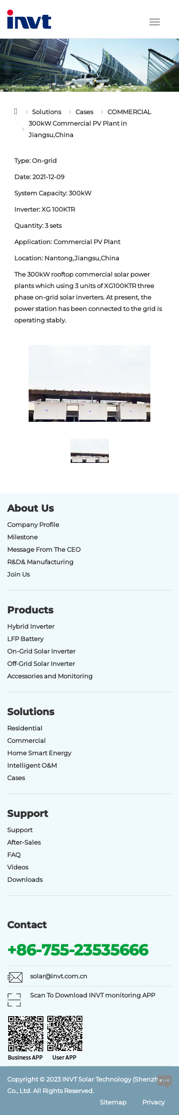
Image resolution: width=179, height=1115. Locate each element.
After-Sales (24, 842)
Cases (84, 112)
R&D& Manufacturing (40, 562)
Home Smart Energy (39, 753)
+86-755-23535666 (77, 950)
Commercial (26, 740)
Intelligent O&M (32, 765)
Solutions (46, 112)
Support (19, 830)
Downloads (24, 879)
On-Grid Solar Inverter (41, 651)
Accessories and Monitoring (50, 676)
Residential (24, 728)
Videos (17, 867)
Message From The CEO (44, 549)
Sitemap (113, 1102)
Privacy (153, 1102)
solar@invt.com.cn (58, 976)
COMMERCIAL (129, 112)
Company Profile (33, 524)
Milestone (22, 537)
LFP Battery (25, 639)
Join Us (18, 574)
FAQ (14, 854)
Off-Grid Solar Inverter (41, 663)
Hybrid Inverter (30, 626)
